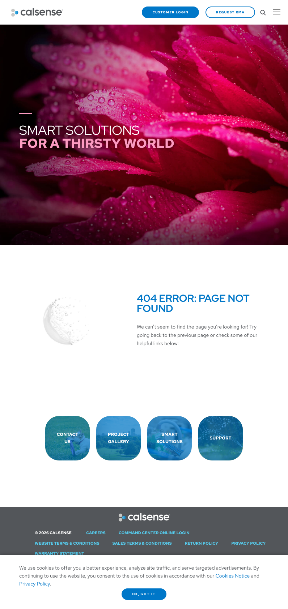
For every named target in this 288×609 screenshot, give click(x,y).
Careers (96, 533)
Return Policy (202, 543)
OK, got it (144, 594)
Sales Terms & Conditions (142, 543)
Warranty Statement (59, 553)
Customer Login (170, 12)
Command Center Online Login (154, 533)
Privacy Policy (248, 543)
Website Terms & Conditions (67, 543)
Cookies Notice (233, 576)
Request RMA (230, 12)
